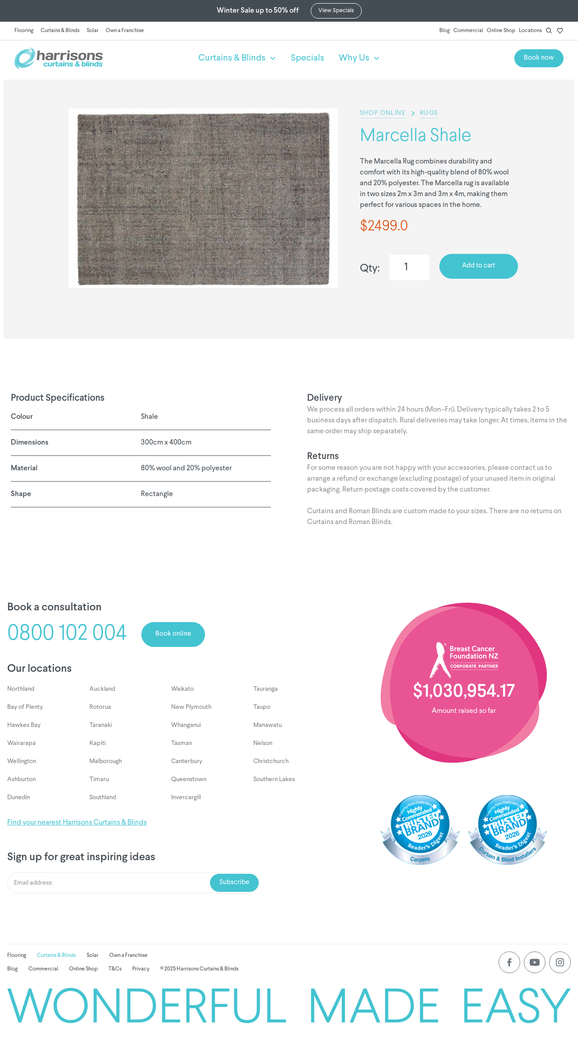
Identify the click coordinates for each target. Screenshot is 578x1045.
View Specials (336, 11)
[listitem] (203, 198)
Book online (173, 634)
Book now (539, 58)
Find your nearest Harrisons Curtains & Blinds (77, 822)
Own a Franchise (125, 30)
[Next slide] (217, 302)
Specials (307, 58)
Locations (530, 30)
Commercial (468, 30)
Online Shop (501, 30)
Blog (444, 30)
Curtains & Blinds (60, 30)
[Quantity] (409, 267)
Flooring (23, 30)
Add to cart (478, 265)
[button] (237, 58)
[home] (99, 58)
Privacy (140, 969)
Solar (92, 30)
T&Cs (114, 969)
